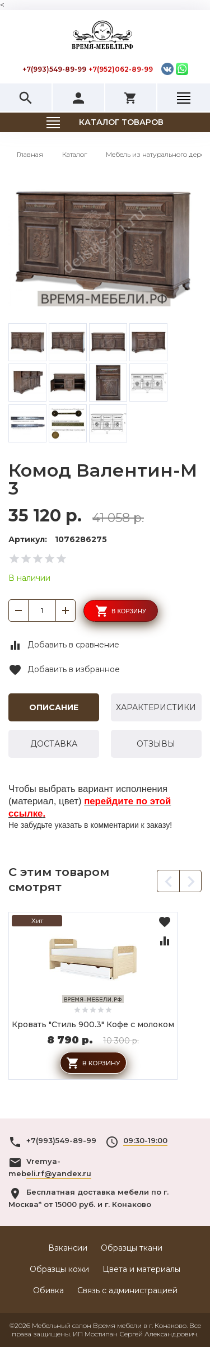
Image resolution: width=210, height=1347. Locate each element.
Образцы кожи (59, 1269)
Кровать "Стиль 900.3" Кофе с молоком (93, 1024)
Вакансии (67, 1248)
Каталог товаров (121, 122)
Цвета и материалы (141, 1269)
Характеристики (156, 707)
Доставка (53, 744)
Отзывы (156, 744)
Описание (53, 707)
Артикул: (27, 539)
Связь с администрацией (127, 1290)
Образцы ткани (131, 1248)
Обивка (48, 1290)
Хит (37, 920)
